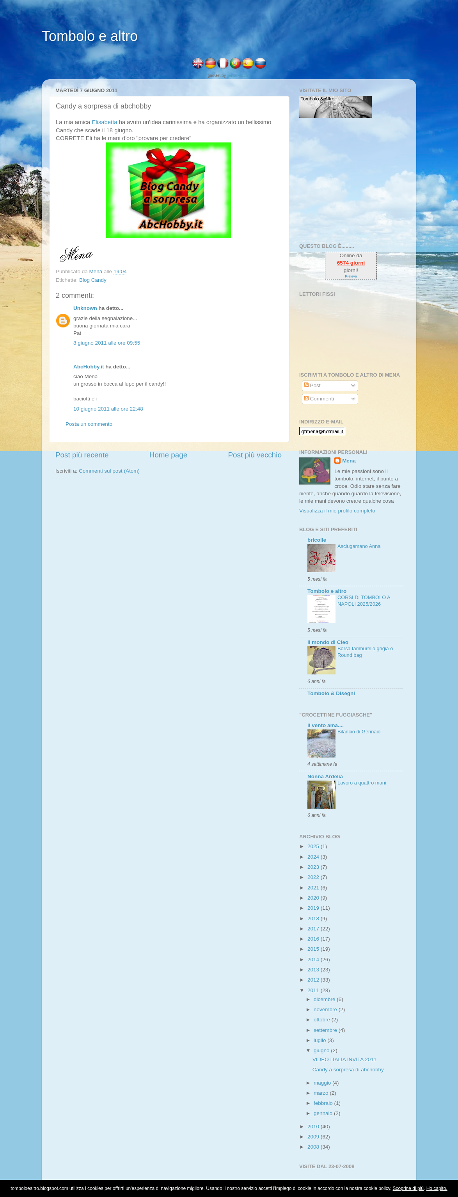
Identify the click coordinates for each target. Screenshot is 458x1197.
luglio (320, 1040)
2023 (314, 867)
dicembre (325, 999)
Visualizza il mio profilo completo (337, 511)
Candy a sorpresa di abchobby (348, 1069)
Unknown (85, 308)
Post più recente (82, 455)
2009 (314, 1137)
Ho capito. (436, 1188)
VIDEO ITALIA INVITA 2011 (344, 1059)
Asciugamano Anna (358, 546)
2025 (314, 846)
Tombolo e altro (90, 36)
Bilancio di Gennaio (358, 732)
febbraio (324, 1103)
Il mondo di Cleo (327, 642)
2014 (314, 959)
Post (312, 385)
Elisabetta (103, 122)
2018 (314, 918)
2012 (314, 980)
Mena (349, 461)
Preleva (351, 276)
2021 (314, 888)
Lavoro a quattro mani (361, 783)
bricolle (316, 540)
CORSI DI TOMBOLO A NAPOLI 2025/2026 (363, 600)
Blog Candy (93, 280)
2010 (314, 1126)
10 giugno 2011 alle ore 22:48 (108, 409)
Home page (168, 455)
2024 (314, 857)
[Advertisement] (348, 180)
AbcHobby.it (88, 367)
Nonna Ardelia (325, 776)
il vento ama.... (325, 725)
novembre (326, 1009)
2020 (314, 898)
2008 (314, 1147)
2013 (314, 970)
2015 (314, 949)
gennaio (324, 1113)
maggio (323, 1083)
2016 (314, 939)
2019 (314, 908)
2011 (314, 990)
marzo (322, 1093)
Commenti (319, 399)
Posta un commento (89, 424)
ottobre (323, 1020)
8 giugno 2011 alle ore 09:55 (106, 343)
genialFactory (238, 75)
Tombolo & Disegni (331, 693)
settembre (326, 1030)
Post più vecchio (255, 455)
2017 (314, 929)
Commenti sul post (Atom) (109, 471)
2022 (314, 877)
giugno (322, 1050)
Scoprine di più (408, 1188)
